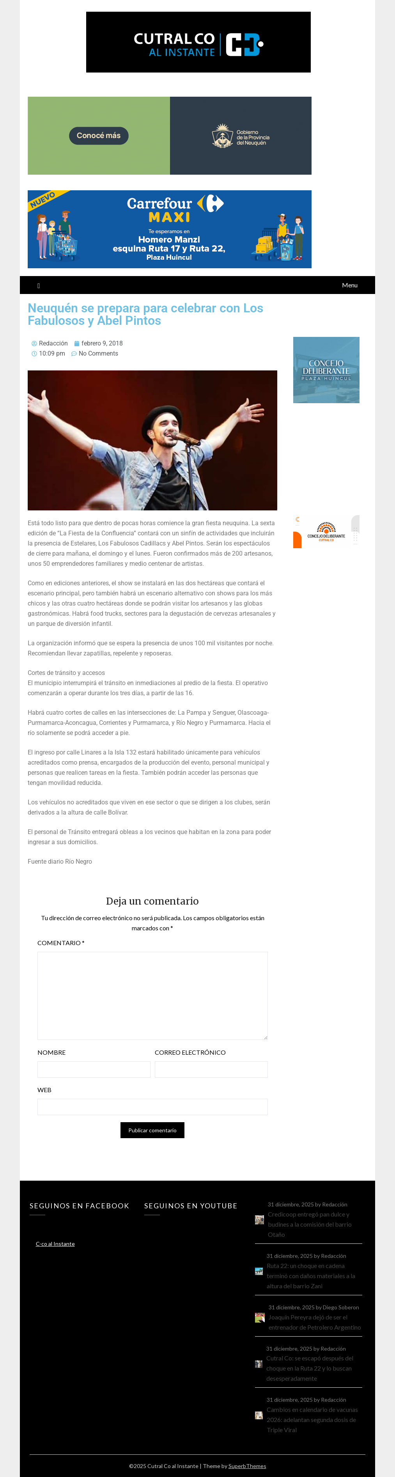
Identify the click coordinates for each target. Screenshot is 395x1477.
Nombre (51, 1052)
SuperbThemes (247, 1466)
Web (44, 1089)
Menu (350, 285)
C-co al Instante (55, 1243)
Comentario (61, 942)
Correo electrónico (190, 1052)
